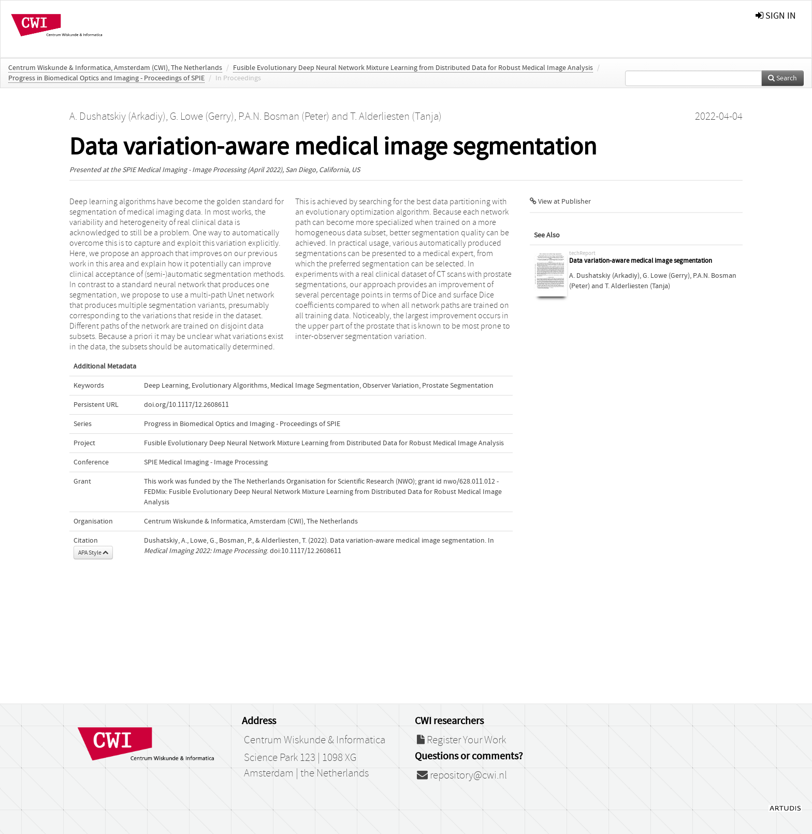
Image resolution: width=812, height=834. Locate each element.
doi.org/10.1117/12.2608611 (186, 405)
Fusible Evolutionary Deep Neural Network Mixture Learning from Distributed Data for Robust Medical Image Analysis (413, 68)
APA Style (93, 552)
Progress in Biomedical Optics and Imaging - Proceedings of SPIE (106, 78)
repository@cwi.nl (462, 775)
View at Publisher (560, 201)
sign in (776, 15)
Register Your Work (461, 740)
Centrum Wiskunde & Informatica (314, 740)
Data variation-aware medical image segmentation (640, 261)
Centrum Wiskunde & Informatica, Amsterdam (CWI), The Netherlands (115, 68)
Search (782, 78)
